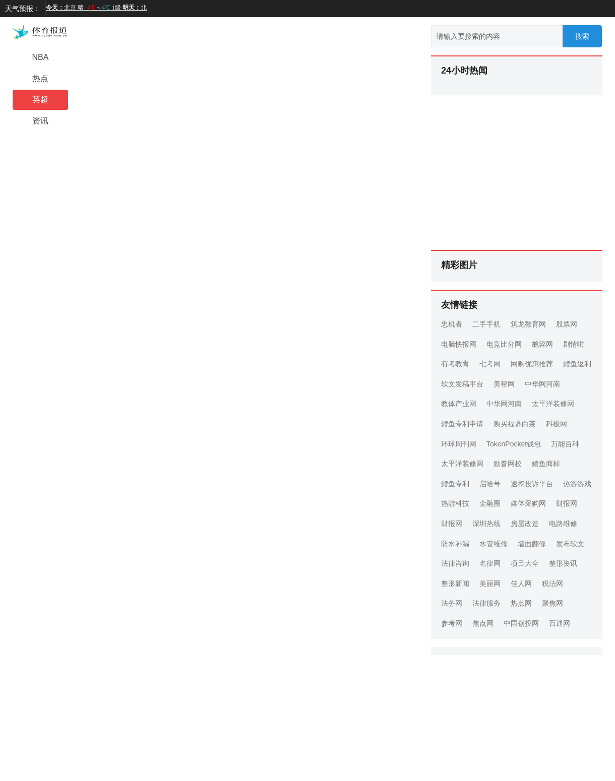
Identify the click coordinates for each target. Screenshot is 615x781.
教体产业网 (458, 404)
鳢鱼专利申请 (462, 424)
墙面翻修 (532, 544)
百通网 (559, 623)
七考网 (490, 364)
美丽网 (490, 583)
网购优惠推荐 (532, 364)
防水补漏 (455, 544)
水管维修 (493, 544)
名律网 (490, 563)
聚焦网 (552, 603)
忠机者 (451, 324)
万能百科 (565, 444)
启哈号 (490, 484)
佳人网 (521, 583)
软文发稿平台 (462, 384)
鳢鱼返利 (577, 364)
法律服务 (486, 603)
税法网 (552, 583)
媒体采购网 (528, 503)
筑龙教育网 (528, 324)
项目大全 (525, 563)
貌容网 (542, 344)
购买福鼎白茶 (515, 424)
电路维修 (563, 523)
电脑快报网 (458, 344)
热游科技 (455, 503)
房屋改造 (525, 523)
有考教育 (455, 364)
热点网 (521, 603)
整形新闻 (455, 583)
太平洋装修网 (553, 404)
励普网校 (508, 464)
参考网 (451, 623)
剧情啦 (573, 344)
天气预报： (22, 9)
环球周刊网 (458, 444)
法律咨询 (455, 563)
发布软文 (570, 544)
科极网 (556, 424)
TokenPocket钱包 (513, 444)
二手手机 (486, 324)
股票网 (566, 324)
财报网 (566, 503)
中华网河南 (542, 384)
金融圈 (490, 503)
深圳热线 (486, 523)
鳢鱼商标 (546, 464)
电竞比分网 (504, 344)
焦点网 (483, 623)
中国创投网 (521, 623)
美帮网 (504, 384)
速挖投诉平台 (532, 484)
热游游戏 (577, 484)
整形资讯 (563, 563)
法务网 (451, 603)
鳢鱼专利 (455, 484)
